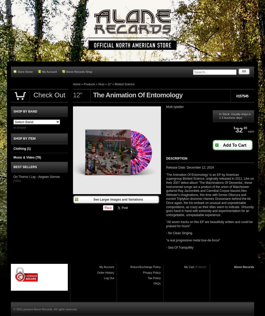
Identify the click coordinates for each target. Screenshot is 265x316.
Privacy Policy (152, 272)
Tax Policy (154, 278)
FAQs (157, 283)
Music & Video (27, 157)
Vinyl (101, 84)
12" (109, 84)
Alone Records (244, 266)
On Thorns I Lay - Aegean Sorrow (36, 177)
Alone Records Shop (77, 71)
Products (89, 84)
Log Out (109, 278)
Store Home (23, 71)
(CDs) (17, 180)
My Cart (189, 266)
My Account (47, 71)
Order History (105, 272)
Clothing (22, 149)
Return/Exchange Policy (145, 266)
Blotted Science (125, 84)
